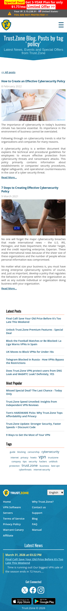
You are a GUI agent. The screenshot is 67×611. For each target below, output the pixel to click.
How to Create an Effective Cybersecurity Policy (33, 81)
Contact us (39, 507)
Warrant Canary (13, 529)
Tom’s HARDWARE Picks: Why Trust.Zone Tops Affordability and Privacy (34, 414)
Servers (8, 513)
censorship (33, 452)
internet (15, 457)
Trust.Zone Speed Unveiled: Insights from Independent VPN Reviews (31, 403)
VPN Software (12, 507)
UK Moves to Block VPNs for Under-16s (30, 351)
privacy (24, 457)
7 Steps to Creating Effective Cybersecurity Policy (29, 189)
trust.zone (30, 465)
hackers (43, 461)
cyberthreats (25, 469)
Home (7, 501)
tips (25, 461)
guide (12, 452)
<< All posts (8, 72)
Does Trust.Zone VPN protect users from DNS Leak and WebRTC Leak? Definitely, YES (34, 372)
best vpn (55, 465)
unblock (53, 461)
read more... (9, 177)
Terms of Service (13, 518)
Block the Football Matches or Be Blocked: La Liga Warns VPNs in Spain (33, 342)
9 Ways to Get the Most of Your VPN (28, 435)
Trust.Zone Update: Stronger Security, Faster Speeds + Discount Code (33, 425)
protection (14, 465)
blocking (21, 452)
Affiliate (8, 535)
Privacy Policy (12, 524)
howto (33, 457)
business (44, 465)
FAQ (34, 524)
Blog (35, 518)
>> (41, 6)
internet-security (42, 469)
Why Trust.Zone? (43, 501)
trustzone (53, 457)
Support (37, 513)
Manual (37, 529)
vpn (42, 457)
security (33, 461)
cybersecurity (50, 452)
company (16, 461)
